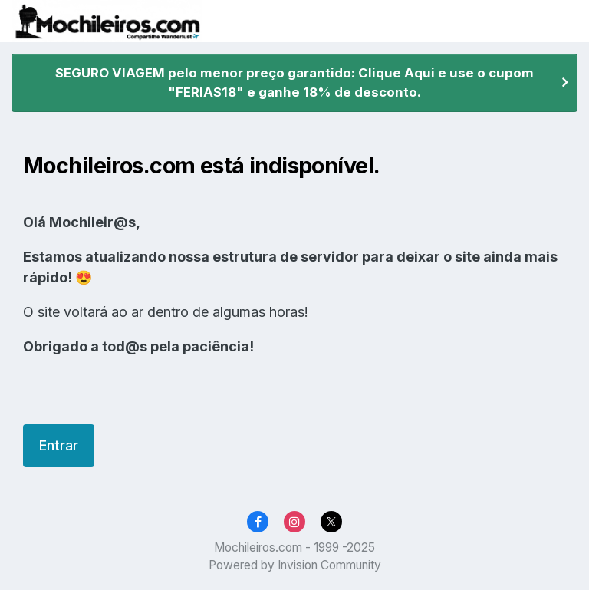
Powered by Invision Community (295, 565)
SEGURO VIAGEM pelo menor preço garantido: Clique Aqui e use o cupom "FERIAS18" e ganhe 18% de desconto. (294, 82)
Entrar (58, 445)
